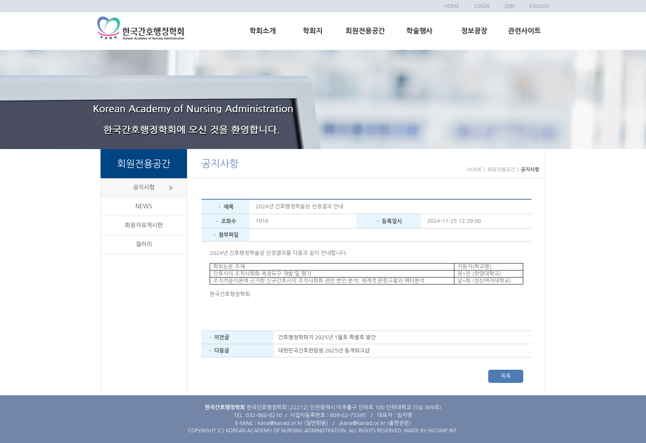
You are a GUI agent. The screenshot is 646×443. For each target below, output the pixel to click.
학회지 (313, 31)
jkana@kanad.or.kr (362, 423)
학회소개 (263, 31)
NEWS (144, 206)
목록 (505, 376)
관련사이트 (524, 31)
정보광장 (474, 31)
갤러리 (144, 244)
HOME (451, 6)
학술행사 (419, 31)
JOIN (509, 6)
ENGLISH (539, 6)
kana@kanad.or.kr (280, 423)
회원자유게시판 (144, 225)
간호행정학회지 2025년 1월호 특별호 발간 (327, 337)
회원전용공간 (365, 31)
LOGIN (481, 6)
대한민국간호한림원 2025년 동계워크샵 (324, 350)
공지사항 (144, 187)
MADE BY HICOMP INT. (431, 430)
